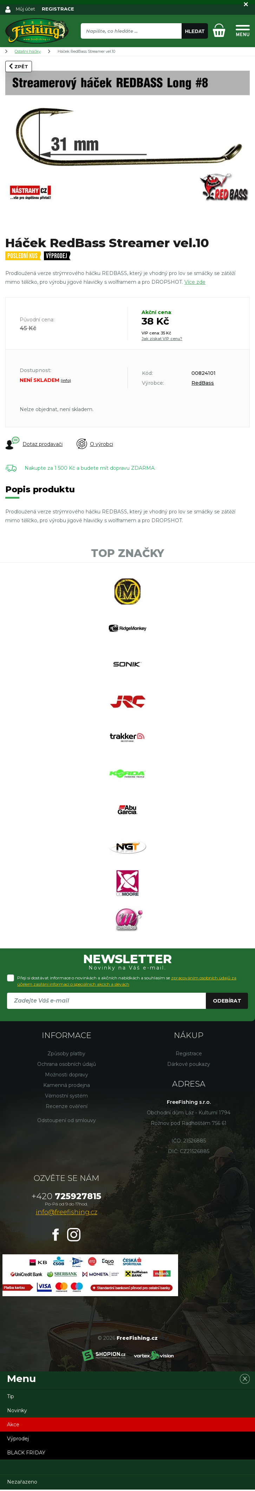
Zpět (18, 66)
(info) (66, 380)
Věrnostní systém (66, 1097)
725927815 (66, 1197)
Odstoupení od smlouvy (66, 1122)
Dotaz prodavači (34, 444)
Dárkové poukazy (188, 1065)
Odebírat (227, 1002)
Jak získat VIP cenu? (162, 338)
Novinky (17, 1412)
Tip (10, 1398)
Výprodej (56, 256)
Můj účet (25, 9)
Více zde (194, 282)
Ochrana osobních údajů (66, 1065)
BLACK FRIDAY (26, 1454)
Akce (13, 1426)
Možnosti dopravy (66, 1076)
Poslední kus (22, 256)
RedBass (202, 383)
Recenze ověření (66, 1108)
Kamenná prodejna (66, 1086)
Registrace (189, 1055)
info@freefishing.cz (66, 1213)
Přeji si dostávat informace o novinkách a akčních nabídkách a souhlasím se (126, 982)
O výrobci (95, 444)
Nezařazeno (22, 1483)
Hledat (195, 31)
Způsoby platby (66, 1055)
